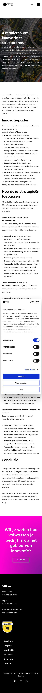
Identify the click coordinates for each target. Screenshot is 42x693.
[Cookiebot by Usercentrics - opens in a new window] (29, 302)
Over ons (8, 659)
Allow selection (21, 383)
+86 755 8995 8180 (10, 613)
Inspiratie (9, 650)
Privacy (36, 673)
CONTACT (21, 560)
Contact (8, 663)
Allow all (21, 376)
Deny (21, 389)
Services (8, 641)
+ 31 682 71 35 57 (9, 595)
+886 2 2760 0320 (9, 604)
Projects (8, 646)
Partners (8, 655)
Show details (30, 370)
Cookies (21, 676)
